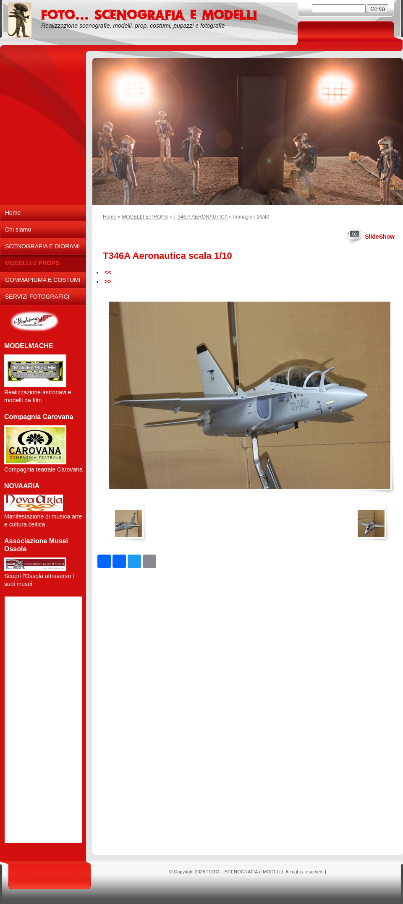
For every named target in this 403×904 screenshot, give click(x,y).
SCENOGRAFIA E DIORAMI (42, 246)
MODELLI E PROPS (144, 217)
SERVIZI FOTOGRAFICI (37, 296)
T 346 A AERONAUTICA (200, 217)
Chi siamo (18, 229)
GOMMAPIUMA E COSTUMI (43, 279)
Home (109, 217)
